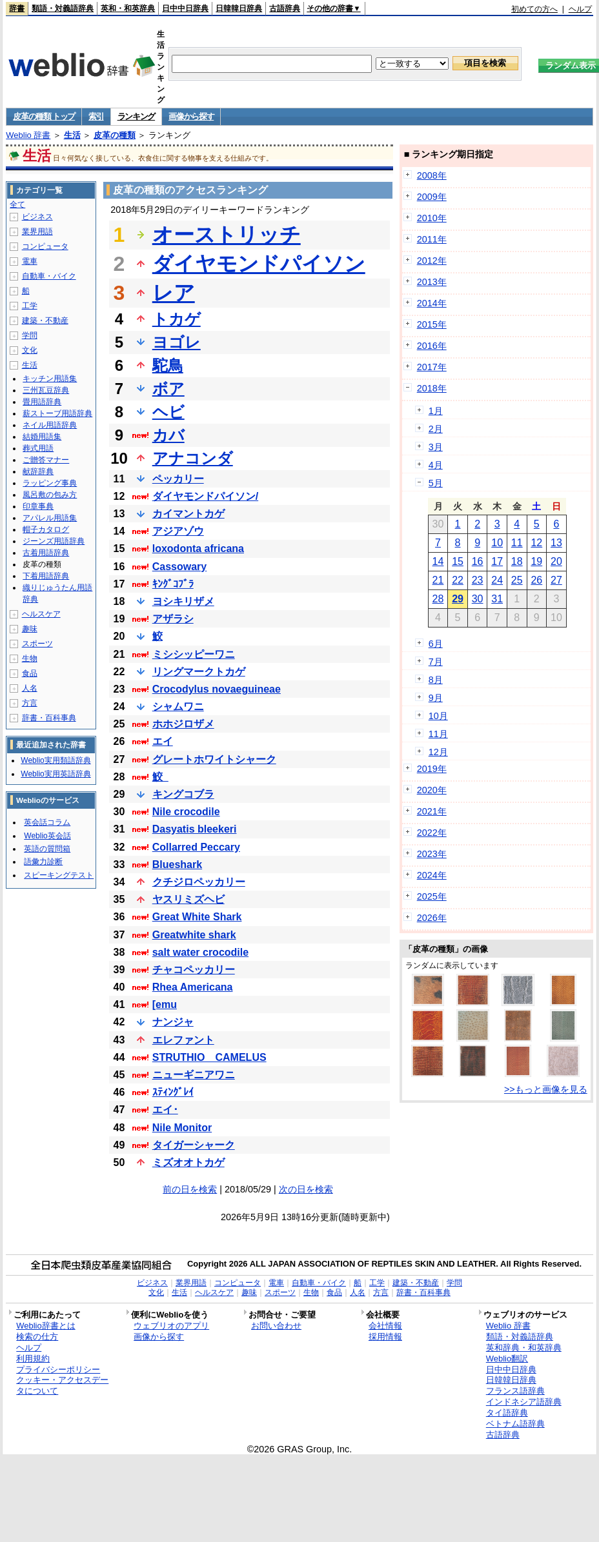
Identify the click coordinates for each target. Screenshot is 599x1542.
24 (497, 580)
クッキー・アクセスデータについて (62, 1385)
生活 (72, 135)
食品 (29, 673)
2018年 (432, 388)
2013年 (432, 282)
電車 (29, 261)
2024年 (432, 875)
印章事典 (38, 506)
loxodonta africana (198, 548)
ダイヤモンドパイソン (258, 263)
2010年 (432, 218)
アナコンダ (192, 458)
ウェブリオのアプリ (171, 1325)
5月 (436, 483)
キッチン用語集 (50, 378)
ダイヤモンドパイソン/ (205, 496)
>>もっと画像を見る (545, 1089)
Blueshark (177, 864)
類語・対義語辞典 (63, 8)
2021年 (432, 811)
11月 (438, 734)
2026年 (432, 918)
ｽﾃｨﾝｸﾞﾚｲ (173, 1092)
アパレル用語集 (50, 517)
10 (497, 542)
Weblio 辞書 (28, 135)
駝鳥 (167, 365)
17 (497, 561)
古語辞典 (284, 8)
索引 (95, 116)
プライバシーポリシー (58, 1369)
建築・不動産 (45, 320)
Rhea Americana (192, 987)
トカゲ (176, 319)
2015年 (432, 324)
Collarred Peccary (196, 847)
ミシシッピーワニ (193, 654)
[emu (164, 1004)
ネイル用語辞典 (50, 425)
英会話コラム (47, 822)
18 (517, 561)
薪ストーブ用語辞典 (57, 413)
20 (556, 561)
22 (457, 580)
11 (517, 542)
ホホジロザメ (183, 723)
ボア (168, 388)
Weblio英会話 (47, 835)
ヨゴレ (176, 342)
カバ (168, 435)
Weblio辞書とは (45, 1325)
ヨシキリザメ (183, 601)
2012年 (432, 260)
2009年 (432, 197)
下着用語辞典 (46, 575)
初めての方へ (534, 9)
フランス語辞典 (515, 1391)
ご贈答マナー (46, 459)
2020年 (432, 790)
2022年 (432, 832)
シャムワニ (178, 706)
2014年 (432, 303)
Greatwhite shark (194, 934)
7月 (436, 662)
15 (457, 561)
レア (173, 292)
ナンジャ (173, 1021)
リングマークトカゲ (198, 671)
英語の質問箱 (47, 848)
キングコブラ (183, 794)
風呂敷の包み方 (50, 494)
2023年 (432, 854)
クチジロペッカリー (198, 881)
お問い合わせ (276, 1325)
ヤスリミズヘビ (188, 899)
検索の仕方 (37, 1336)
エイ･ (165, 1109)
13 (556, 542)
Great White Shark (197, 916)
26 (536, 580)
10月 (438, 716)
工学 (29, 305)
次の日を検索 (306, 1189)
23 (477, 580)
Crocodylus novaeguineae (216, 689)
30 (477, 598)
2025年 (432, 896)
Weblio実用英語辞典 (55, 773)
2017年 (432, 367)
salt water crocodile (200, 952)
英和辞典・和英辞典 (524, 1347)
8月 (436, 680)
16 (477, 561)
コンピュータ (45, 246)
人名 (29, 688)
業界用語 (37, 231)
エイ (162, 741)
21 (438, 580)
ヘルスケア (41, 613)
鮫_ (160, 776)
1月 (436, 411)
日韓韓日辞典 (239, 8)
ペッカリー (178, 478)
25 (517, 580)
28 (438, 598)
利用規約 (33, 1358)
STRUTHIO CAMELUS (209, 1057)
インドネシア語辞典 (524, 1402)
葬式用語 (38, 448)
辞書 (17, 8)
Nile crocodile (186, 811)
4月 (436, 465)
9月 (436, 698)
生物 (29, 658)
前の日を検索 (190, 1189)
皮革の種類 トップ (44, 116)
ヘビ (168, 411)
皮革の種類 (115, 135)
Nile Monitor (182, 1127)
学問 (29, 335)
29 (457, 598)
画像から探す (191, 116)
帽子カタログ (46, 529)
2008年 (432, 175)
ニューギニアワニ (193, 1074)
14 (438, 561)
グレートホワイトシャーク (214, 759)
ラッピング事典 (50, 483)
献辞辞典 (38, 471)
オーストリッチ (226, 234)
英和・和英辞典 (128, 8)
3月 (436, 447)
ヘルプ (580, 9)
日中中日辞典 (185, 8)
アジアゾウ (178, 531)
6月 (436, 643)
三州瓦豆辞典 (46, 390)
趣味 (29, 628)
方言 (29, 702)
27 (556, 580)
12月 (438, 752)
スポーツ (37, 643)
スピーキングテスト (59, 875)
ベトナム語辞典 (515, 1423)
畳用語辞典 (42, 401)
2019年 (432, 769)
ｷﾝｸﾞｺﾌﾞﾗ (173, 583)
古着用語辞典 (46, 552)
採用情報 (385, 1336)
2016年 (432, 346)
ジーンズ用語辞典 (54, 541)
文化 (29, 350)
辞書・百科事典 (49, 717)
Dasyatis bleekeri (194, 829)
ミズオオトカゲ (188, 1162)
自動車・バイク (49, 276)
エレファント (183, 1039)
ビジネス (37, 216)
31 (497, 598)
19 (536, 561)
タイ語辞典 (507, 1413)
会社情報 (385, 1325)
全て (17, 204)
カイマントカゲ (188, 513)
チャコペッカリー (193, 969)
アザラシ (173, 618)
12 (536, 542)
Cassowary (179, 566)
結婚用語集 (42, 436)
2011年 (432, 239)
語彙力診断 (43, 861)
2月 (436, 429)
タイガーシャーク (193, 1145)
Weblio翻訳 (507, 1358)
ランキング (136, 116)
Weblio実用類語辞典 (55, 760)
